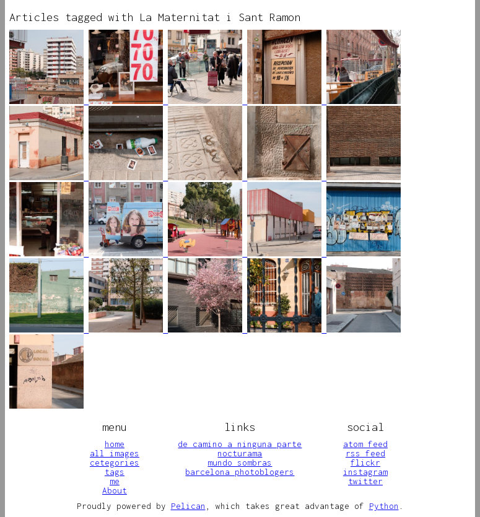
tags (114, 472)
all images (114, 453)
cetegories (114, 462)
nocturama (239, 453)
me (115, 481)
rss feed (365, 453)
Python (384, 506)
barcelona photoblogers (239, 472)
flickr (365, 462)
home (114, 444)
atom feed (365, 444)
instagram (365, 472)
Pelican (188, 506)
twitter (365, 481)
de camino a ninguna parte (240, 444)
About (114, 490)
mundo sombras (239, 462)
